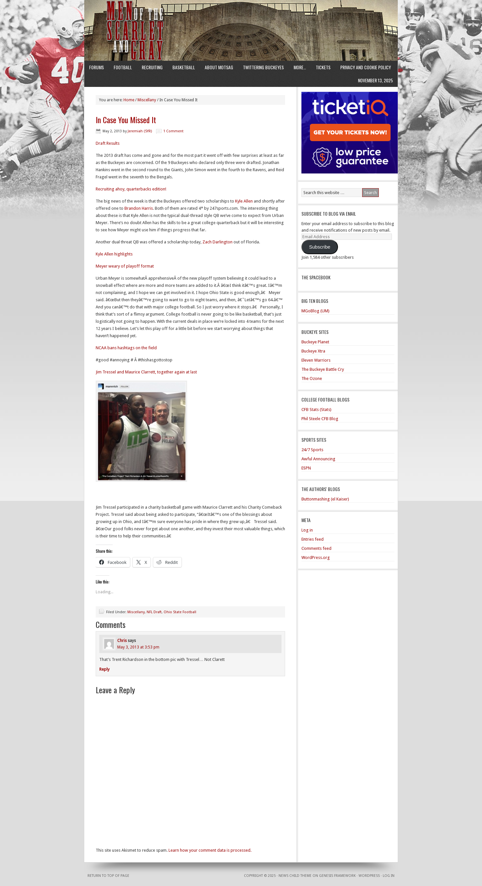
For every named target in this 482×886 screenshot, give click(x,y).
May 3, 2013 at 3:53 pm (138, 647)
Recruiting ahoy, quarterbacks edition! (131, 189)
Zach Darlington (217, 241)
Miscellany (136, 612)
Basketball (183, 67)
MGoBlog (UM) (315, 310)
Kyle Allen (244, 201)
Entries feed (312, 539)
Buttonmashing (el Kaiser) (325, 499)
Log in (307, 530)
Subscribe (319, 247)
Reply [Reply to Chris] (104, 669)
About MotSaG (219, 67)
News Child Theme (295, 876)
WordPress (369, 876)
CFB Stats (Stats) (316, 409)
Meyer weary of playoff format (125, 266)
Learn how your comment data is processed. (210, 850)
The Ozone (311, 378)
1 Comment (173, 131)
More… (300, 67)
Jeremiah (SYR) (140, 131)
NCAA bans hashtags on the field (126, 347)
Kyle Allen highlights (114, 254)
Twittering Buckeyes (263, 67)
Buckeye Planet (315, 341)
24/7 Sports (312, 449)
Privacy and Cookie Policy (365, 67)
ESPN (306, 468)
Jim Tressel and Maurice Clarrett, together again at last (146, 371)
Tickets (323, 67)
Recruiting (152, 67)
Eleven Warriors (315, 360)
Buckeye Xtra (313, 351)
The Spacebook (315, 277)
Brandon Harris (138, 208)
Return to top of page (108, 876)
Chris (122, 640)
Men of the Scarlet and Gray (241, 18)
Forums (96, 67)
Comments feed (316, 548)
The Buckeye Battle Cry (322, 369)
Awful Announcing (318, 458)
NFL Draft (154, 612)
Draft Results (108, 143)
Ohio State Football (180, 612)
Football (123, 67)
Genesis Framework (337, 876)
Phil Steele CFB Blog (319, 418)
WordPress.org (315, 557)
